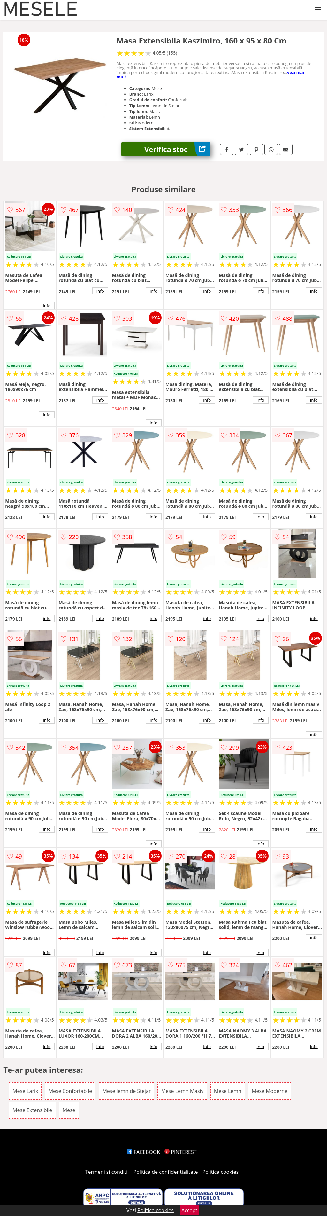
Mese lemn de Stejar (126, 1090)
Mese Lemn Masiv (182, 1090)
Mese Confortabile (70, 1090)
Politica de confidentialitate (165, 1171)
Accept (189, 1210)
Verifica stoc (177, 149)
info (46, 306)
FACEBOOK (143, 1152)
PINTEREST (180, 1152)
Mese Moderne (269, 1090)
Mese (69, 1110)
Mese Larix (25, 1090)
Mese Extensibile (32, 1110)
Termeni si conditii (107, 1171)
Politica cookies (220, 1171)
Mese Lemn (227, 1090)
